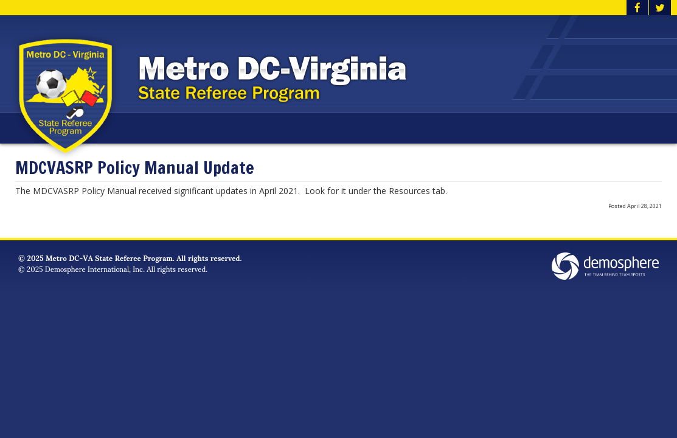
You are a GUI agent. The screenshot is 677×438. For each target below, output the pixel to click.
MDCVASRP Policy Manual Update (134, 168)
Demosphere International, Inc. (95, 268)
